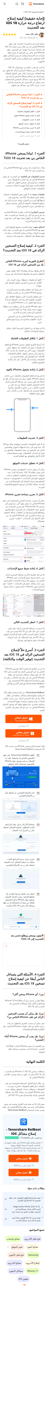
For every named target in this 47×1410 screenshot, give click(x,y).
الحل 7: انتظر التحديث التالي (29, 136)
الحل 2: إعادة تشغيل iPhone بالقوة (27, 115)
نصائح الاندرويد (14, 1262)
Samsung (33, 1254)
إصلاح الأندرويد (32, 1262)
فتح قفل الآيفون (16, 1254)
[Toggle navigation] (5, 4)
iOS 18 (23, 37)
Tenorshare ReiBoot (35, 692)
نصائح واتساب (13, 1238)
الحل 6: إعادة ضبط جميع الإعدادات (27, 132)
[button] (24, 1284)
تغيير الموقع (17, 1246)
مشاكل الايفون (16, 1270)
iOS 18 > (26, 12)
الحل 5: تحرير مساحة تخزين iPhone (26, 128)
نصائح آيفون (32, 1246)
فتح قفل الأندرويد (32, 1238)
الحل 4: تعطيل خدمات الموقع (29, 123)
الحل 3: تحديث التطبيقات (31, 119)
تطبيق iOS (23, 1278)
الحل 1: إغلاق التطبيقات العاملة (28, 111)
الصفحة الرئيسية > (36, 12)
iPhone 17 (32, 1270)
